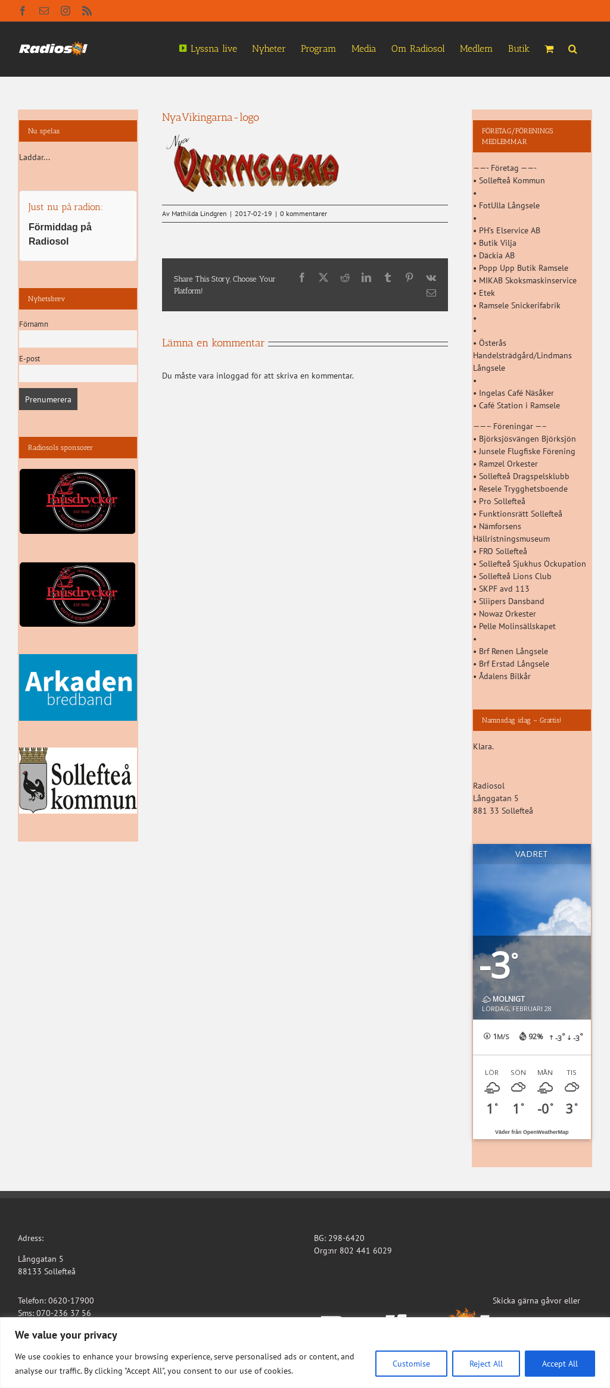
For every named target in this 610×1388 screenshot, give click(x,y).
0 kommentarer (303, 213)
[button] (572, 47)
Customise (411, 1363)
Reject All (486, 1363)
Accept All (560, 1363)
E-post (29, 358)
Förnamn (33, 324)
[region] (305, 1352)
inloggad (232, 375)
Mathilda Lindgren (199, 213)
